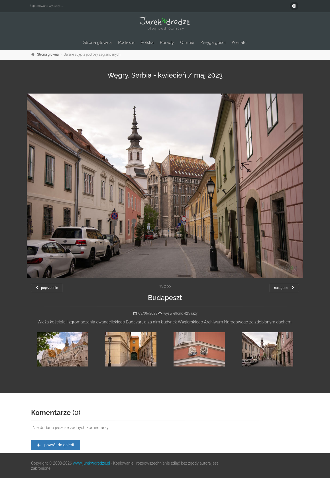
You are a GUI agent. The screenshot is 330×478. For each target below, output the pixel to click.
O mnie (187, 42)
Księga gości (213, 42)
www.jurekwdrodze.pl (91, 463)
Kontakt (239, 42)
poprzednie (47, 288)
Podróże (126, 42)
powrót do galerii (55, 445)
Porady (167, 42)
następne (284, 288)
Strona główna (97, 42)
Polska (147, 42)
